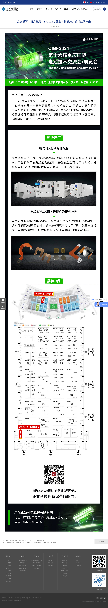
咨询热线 (64, 576)
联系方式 (78, 560)
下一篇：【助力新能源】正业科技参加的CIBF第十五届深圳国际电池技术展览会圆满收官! (28, 543)
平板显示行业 (22, 565)
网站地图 (24, 597)
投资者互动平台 (64, 568)
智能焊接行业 (22, 568)
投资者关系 (75, 9)
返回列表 (101, 541)
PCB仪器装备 (36, 563)
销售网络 (78, 565)
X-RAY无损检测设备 (36, 560)
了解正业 (8, 560)
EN (87, 2)
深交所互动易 (64, 570)
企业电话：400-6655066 (35, 597)
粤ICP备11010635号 (101, 601)
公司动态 (50, 560)
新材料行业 (23, 570)
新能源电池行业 (23, 560)
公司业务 (49, 9)
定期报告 (64, 565)
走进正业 (40, 9)
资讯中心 (67, 9)
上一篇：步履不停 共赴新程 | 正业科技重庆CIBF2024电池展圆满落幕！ (23, 540)
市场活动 (50, 563)
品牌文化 (8, 581)
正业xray (17, 597)
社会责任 (8, 565)
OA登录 (11, 597)
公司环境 (8, 563)
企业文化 (8, 573)
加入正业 (78, 563)
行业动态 (50, 565)
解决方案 (36, 568)
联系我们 (84, 9)
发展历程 (8, 568)
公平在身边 (64, 573)
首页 (31, 9)
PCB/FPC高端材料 (36, 565)
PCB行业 (22, 563)
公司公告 (64, 563)
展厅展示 (8, 578)
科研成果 (8, 576)
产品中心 (58, 9)
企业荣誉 (8, 570)
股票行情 (64, 560)
